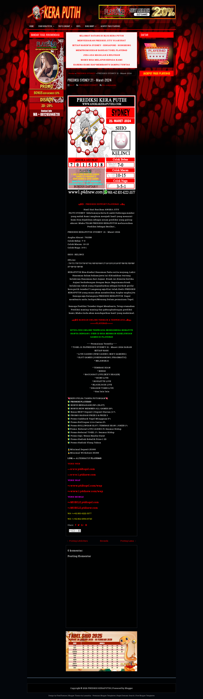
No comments (109, 85)
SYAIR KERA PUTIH (47, 25)
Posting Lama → (128, 540)
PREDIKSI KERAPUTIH (99, 688)
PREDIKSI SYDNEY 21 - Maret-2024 (89, 80)
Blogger (129, 688)
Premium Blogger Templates (104, 695)
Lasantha (87, 695)
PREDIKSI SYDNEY (86, 73)
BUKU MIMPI (91, 25)
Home (31, 26)
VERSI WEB (74, 463)
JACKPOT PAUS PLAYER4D (110, 26)
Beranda (104, 540)
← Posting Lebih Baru (77, 540)
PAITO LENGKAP (66, 25)
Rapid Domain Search (125, 695)
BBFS (78, 26)
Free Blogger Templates (145, 695)
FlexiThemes (62, 695)
